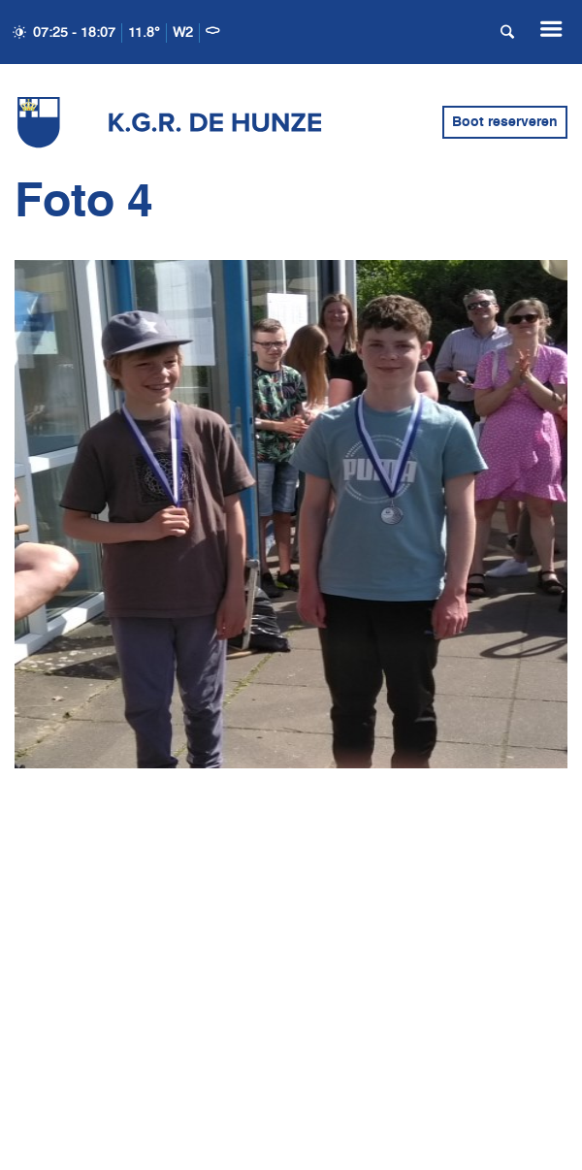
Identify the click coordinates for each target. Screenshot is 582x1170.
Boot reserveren (505, 122)
